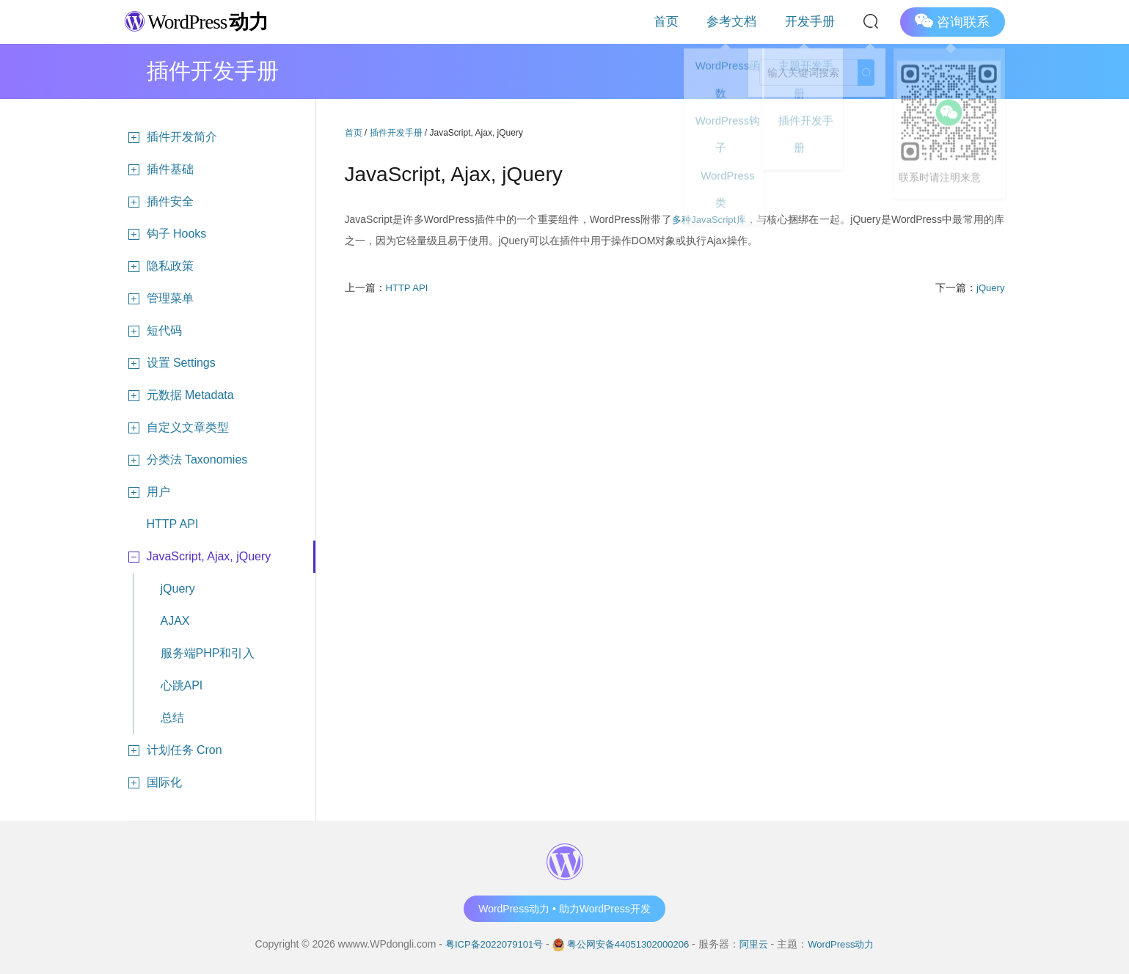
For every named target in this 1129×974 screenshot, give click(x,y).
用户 (147, 492)
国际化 (153, 782)
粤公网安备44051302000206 (628, 944)
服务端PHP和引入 (208, 653)
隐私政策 (159, 266)
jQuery (178, 588)
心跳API (182, 685)
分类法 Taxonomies (186, 460)
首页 (706, 21)
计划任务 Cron (173, 750)
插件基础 (159, 169)
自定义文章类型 (177, 427)
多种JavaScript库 (708, 219)
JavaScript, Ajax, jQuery (198, 556)
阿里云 (759, 944)
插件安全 (159, 201)
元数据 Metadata (179, 395)
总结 (172, 717)
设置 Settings (170, 363)
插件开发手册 (396, 133)
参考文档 (756, 21)
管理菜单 (159, 298)
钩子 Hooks (166, 234)
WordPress (205, 21)
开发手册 (817, 21)
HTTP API (173, 524)
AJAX (175, 621)
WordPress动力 (849, 944)
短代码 (153, 331)
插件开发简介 (171, 137)
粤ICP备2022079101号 (486, 944)
